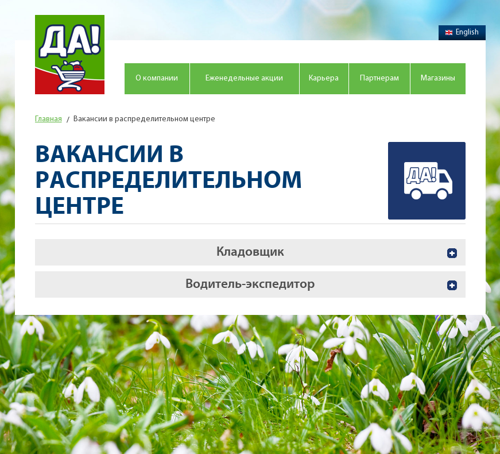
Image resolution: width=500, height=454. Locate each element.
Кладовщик (250, 252)
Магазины (438, 78)
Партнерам (379, 78)
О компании (156, 78)
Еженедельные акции (244, 78)
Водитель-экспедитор (250, 284)
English (462, 32)
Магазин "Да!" (69, 54)
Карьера (324, 78)
